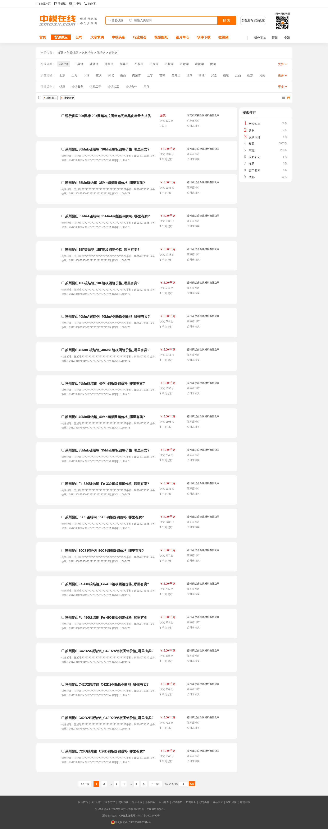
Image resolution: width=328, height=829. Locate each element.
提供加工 (113, 86)
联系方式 (110, 802)
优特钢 (101, 52)
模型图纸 (161, 37)
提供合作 (131, 86)
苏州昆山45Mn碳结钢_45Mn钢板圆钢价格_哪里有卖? (105, 383)
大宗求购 (97, 37)
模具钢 (124, 64)
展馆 (275, 37)
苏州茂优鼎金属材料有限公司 (203, 148)
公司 (79, 37)
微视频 (223, 37)
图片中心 (182, 37)
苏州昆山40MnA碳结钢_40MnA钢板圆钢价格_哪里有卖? (107, 316)
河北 (111, 75)
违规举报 (245, 802)
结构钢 (139, 64)
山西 (123, 75)
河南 (262, 75)
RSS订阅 (231, 802)
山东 (250, 75)
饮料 (252, 130)
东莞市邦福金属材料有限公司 (203, 115)
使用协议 (123, 802)
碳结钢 (113, 52)
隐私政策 (137, 802)
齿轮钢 (199, 64)
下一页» (155, 783)
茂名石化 (254, 157)
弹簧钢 (109, 64)
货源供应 (61, 37)
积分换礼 (204, 802)
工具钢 (78, 64)
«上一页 (85, 783)
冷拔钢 (154, 64)
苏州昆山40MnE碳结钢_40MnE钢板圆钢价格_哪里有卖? (107, 350)
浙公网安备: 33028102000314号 (131, 822)
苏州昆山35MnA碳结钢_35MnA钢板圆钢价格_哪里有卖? (107, 216)
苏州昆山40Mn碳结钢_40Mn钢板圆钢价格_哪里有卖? (105, 417)
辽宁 (150, 75)
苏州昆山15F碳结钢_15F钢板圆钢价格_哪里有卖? (102, 249)
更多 (281, 64)
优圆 (213, 64)
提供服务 (77, 86)
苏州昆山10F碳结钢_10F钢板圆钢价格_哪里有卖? (102, 283)
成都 (252, 177)
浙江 (202, 75)
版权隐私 (150, 802)
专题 (287, 37)
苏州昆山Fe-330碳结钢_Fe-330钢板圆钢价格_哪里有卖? (107, 484)
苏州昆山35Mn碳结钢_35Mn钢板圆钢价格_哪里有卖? (105, 183)
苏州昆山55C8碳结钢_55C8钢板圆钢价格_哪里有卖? (104, 517)
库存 (146, 86)
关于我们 (96, 802)
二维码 (77, 3)
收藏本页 (46, 3)
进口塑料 (254, 170)
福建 (226, 75)
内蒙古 (136, 75)
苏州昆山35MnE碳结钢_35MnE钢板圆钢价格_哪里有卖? (107, 450)
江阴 (252, 163)
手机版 (62, 3)
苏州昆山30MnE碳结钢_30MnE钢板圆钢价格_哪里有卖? (107, 149)
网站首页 (83, 802)
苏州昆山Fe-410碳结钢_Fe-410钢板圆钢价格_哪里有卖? (107, 584)
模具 (252, 143)
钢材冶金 (87, 52)
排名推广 (177, 802)
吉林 (162, 75)
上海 (74, 75)
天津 (87, 75)
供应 (62, 86)
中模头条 (118, 37)
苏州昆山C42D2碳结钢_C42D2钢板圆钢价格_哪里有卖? (107, 684)
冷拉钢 (169, 64)
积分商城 (260, 37)
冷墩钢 (184, 64)
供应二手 (95, 86)
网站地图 (164, 802)
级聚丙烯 (254, 137)
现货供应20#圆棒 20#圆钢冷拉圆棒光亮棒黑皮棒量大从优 (108, 116)
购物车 (92, 3)
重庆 (99, 75)
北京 (62, 75)
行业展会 (139, 37)
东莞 (252, 150)
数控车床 (254, 124)
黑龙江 (176, 75)
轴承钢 (94, 64)
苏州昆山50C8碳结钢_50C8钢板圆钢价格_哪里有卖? (104, 550)
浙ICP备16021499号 (148, 815)
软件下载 (203, 37)
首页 (42, 37)
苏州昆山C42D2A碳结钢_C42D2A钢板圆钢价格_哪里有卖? (109, 651)
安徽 (214, 75)
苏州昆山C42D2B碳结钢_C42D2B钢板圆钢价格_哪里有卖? (109, 718)
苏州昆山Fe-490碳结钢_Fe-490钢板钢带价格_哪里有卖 (106, 617)
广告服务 (191, 802)
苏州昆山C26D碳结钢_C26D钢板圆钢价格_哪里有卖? (105, 751)
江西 (238, 75)
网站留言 (218, 802)
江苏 (189, 75)
